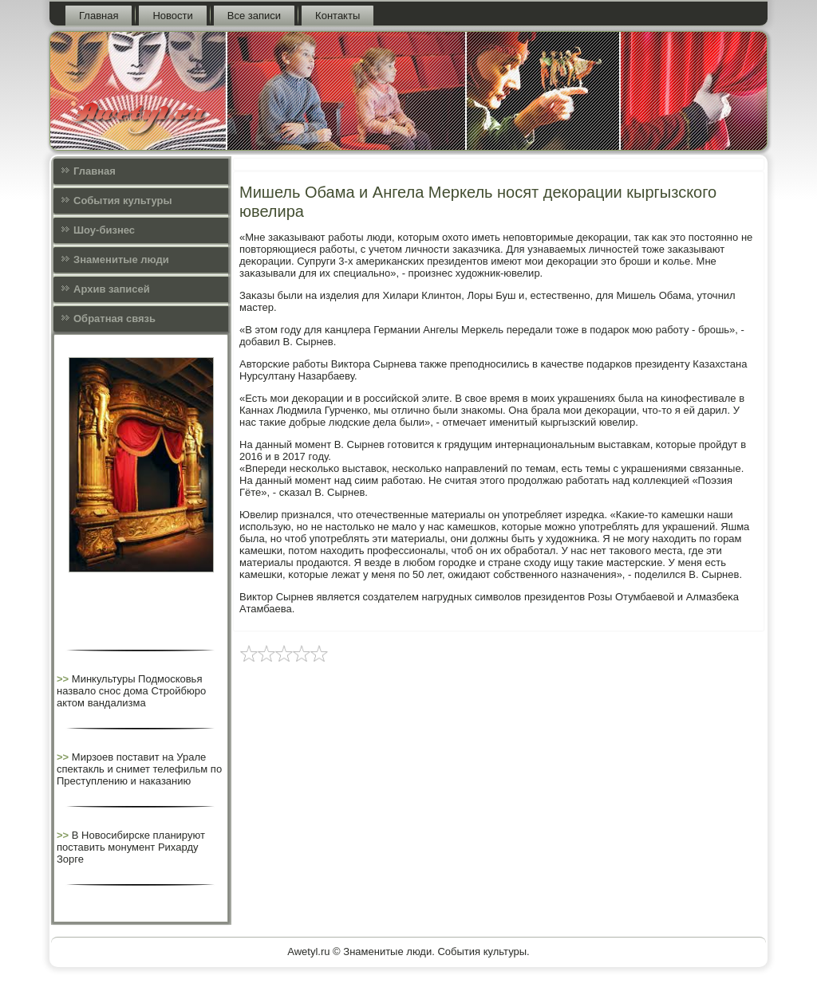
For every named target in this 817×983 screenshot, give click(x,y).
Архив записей (111, 289)
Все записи (254, 16)
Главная (98, 16)
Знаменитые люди (121, 259)
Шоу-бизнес (104, 230)
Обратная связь (114, 318)
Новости (172, 16)
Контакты (337, 16)
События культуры (122, 200)
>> (64, 679)
